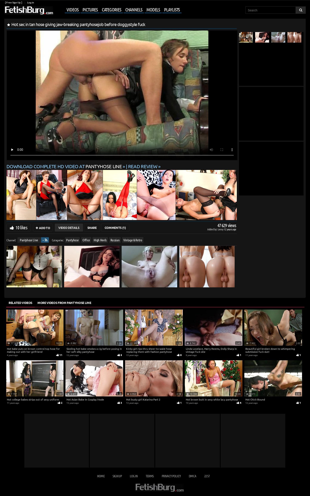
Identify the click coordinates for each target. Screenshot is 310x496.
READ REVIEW (142, 166)
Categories (111, 9)
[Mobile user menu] (117, 9)
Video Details (68, 228)
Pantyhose (72, 240)
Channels (133, 9)
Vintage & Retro (132, 240)
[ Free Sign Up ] (13, 2)
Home (101, 476)
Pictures (90, 9)
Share (92, 228)
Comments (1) (115, 228)
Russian (115, 240)
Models (153, 9)
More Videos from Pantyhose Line (64, 303)
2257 (207, 476)
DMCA (192, 476)
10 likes (21, 227)
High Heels (100, 240)
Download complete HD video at (64, 166)
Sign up (117, 476)
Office (86, 240)
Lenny (221, 229)
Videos (72, 9)
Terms (150, 476)
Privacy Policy (171, 476)
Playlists (172, 9)
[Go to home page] (28, 10)
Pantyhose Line (29, 240)
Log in (30, 2)
